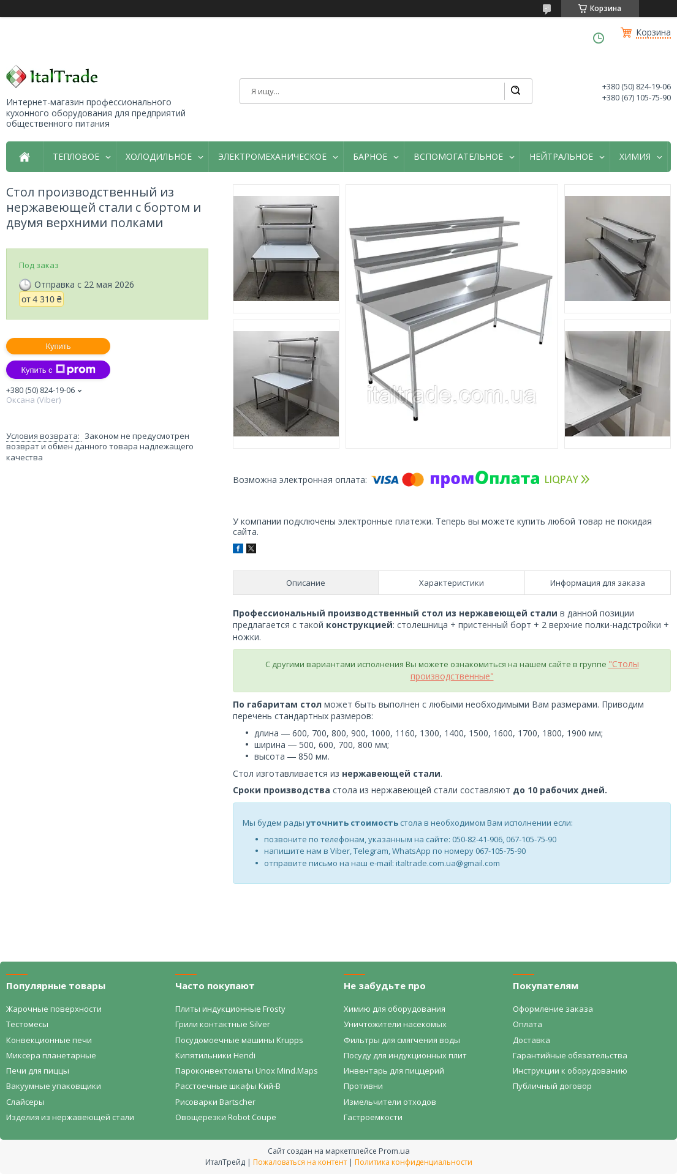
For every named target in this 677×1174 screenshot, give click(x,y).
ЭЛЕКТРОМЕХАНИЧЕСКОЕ (272, 156)
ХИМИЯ (635, 156)
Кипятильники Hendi (215, 1055)
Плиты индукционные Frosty (230, 1008)
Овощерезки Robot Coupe (225, 1117)
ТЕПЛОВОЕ (76, 156)
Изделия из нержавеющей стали (70, 1117)
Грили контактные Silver (222, 1024)
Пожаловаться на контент (300, 1162)
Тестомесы (27, 1024)
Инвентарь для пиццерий (394, 1070)
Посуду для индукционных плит (405, 1055)
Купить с (58, 369)
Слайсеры (25, 1101)
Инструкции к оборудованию (570, 1070)
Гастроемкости (373, 1117)
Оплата (527, 1024)
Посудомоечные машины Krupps (239, 1039)
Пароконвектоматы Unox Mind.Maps (246, 1070)
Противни (363, 1085)
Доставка (531, 1039)
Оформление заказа (553, 1008)
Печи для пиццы (37, 1070)
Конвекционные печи (49, 1039)
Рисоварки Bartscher (215, 1101)
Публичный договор (552, 1085)
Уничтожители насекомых (395, 1024)
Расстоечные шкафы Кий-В (228, 1085)
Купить (57, 346)
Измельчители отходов (390, 1101)
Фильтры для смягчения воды (402, 1039)
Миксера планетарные (51, 1055)
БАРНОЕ (370, 156)
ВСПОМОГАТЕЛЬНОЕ (458, 156)
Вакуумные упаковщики (53, 1085)
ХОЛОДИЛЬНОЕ (159, 156)
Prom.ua (394, 1150)
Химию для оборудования (394, 1008)
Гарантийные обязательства (570, 1055)
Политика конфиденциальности (413, 1162)
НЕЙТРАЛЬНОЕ (561, 156)
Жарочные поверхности (54, 1008)
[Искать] (515, 91)
